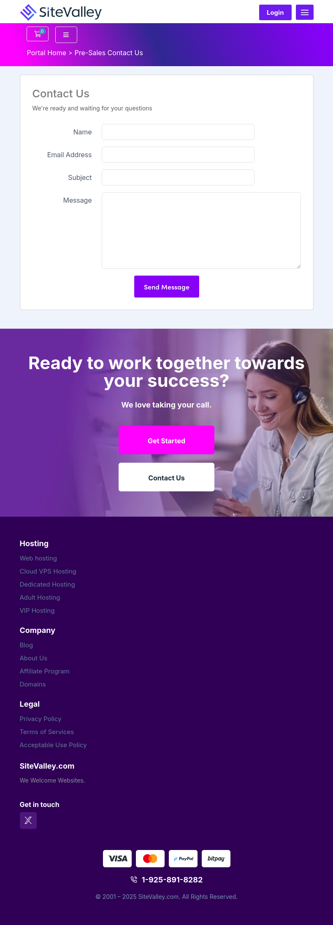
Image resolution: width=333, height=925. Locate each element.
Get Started (166, 441)
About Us (34, 658)
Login (275, 12)
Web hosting (38, 558)
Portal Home (47, 52)
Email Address (69, 154)
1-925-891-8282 (172, 879)
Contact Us (166, 478)
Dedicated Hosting (47, 584)
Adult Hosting (40, 597)
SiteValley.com (47, 765)
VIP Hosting (37, 610)
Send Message (167, 286)
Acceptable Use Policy (53, 745)
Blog (26, 645)
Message (77, 200)
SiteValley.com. (159, 896)
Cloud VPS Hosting (48, 571)
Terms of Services (47, 732)
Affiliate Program (45, 671)
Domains (33, 684)
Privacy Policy (41, 719)
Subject (80, 177)
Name (82, 132)
